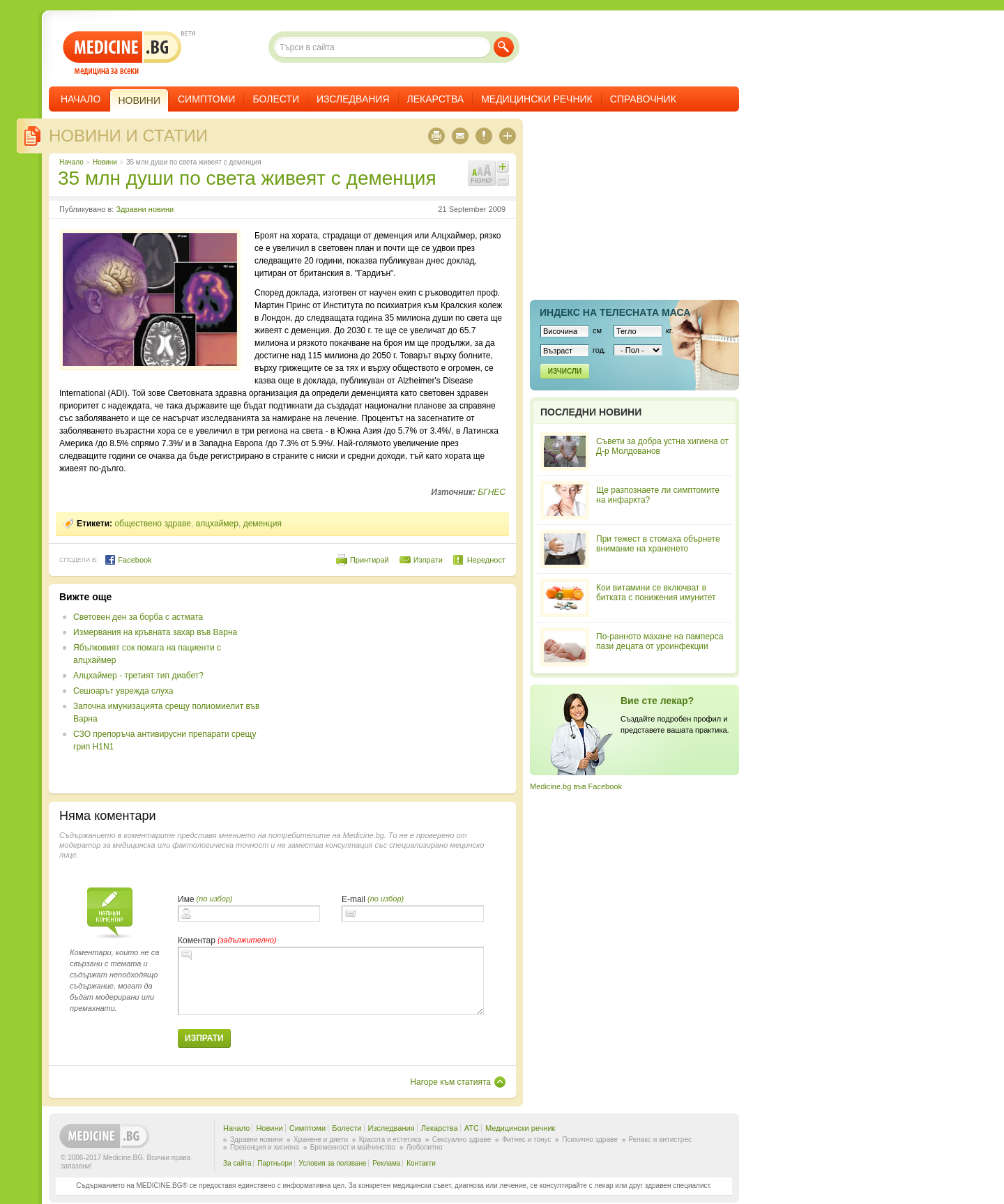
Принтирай (369, 560)
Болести (275, 99)
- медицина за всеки (122, 53)
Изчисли (564, 371)
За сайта (237, 1163)
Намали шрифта (502, 180)
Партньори (274, 1163)
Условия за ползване (332, 1163)
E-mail (353, 899)
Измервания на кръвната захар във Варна (155, 632)
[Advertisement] (392, 688)
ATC (471, 1128)
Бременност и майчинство (352, 1147)
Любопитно (424, 1147)
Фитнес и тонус (526, 1139)
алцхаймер (217, 523)
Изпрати (428, 560)
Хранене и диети (321, 1139)
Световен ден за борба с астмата (138, 617)
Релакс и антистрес (660, 1139)
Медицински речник (537, 99)
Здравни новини (145, 209)
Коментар (196, 940)
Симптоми (206, 99)
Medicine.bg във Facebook (576, 786)
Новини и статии (128, 135)
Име (186, 899)
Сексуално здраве (462, 1139)
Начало (80, 99)
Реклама (386, 1163)
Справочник (643, 99)
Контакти (421, 1163)
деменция (262, 523)
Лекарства (435, 99)
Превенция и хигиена (264, 1147)
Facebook (128, 559)
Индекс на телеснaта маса (615, 312)
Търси (504, 47)
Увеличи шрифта (502, 166)
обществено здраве (152, 523)
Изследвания (353, 99)
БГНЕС (491, 492)
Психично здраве (590, 1139)
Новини (105, 162)
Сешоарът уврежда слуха (123, 691)
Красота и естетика (390, 1139)
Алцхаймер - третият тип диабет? (138, 675)
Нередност (486, 560)
